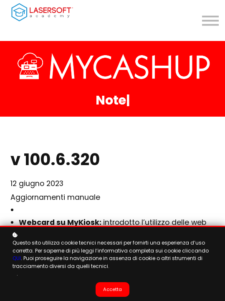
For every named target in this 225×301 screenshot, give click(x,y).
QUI (17, 258)
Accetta (112, 289)
